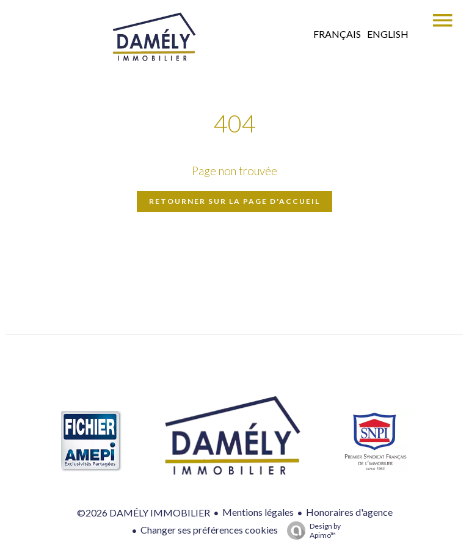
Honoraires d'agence (349, 512)
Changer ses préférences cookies (209, 529)
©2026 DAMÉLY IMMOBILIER (143, 512)
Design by (311, 530)
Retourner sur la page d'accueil (234, 201)
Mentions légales (258, 512)
